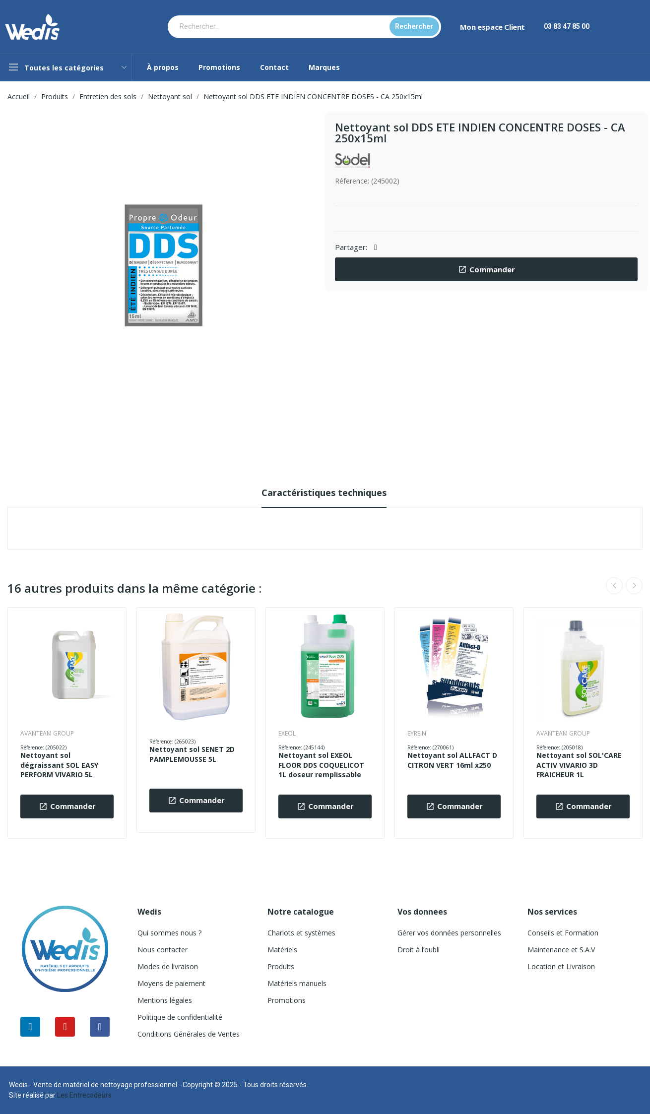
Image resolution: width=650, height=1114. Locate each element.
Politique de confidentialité (179, 1017)
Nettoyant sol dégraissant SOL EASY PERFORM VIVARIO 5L (59, 764)
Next (634, 585)
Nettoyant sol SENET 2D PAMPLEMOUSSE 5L (192, 754)
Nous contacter (162, 949)
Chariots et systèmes (301, 932)
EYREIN (416, 734)
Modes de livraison (167, 966)
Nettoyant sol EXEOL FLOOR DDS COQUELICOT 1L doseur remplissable (321, 764)
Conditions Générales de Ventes (188, 1034)
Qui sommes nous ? (169, 932)
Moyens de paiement (171, 983)
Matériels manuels (296, 983)
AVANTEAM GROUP (47, 734)
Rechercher (414, 26)
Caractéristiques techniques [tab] (324, 492)
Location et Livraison (561, 966)
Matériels (282, 949)
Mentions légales (164, 1000)
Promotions (286, 1000)
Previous (614, 585)
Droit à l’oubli (418, 949)
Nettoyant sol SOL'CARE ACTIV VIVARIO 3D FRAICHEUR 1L (579, 764)
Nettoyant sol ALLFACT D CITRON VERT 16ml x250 (452, 760)
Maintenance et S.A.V (561, 949)
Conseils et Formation (562, 932)
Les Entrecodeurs (84, 1095)
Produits (280, 966)
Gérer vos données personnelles (449, 932)
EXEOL (287, 734)
